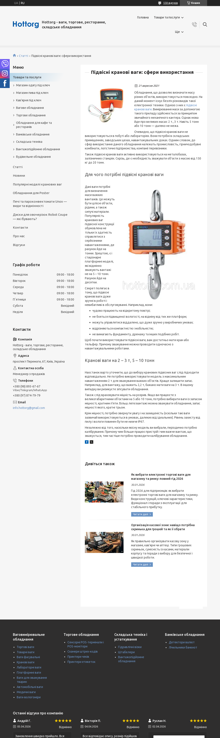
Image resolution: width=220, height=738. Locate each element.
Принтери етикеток (81, 662)
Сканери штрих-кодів (82, 651)
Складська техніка (29, 141)
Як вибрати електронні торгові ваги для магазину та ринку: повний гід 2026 (161, 476)
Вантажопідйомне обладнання (38, 149)
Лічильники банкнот (183, 647)
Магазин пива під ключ (32, 92)
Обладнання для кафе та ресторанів (34, 125)
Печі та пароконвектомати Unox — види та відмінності (40, 204)
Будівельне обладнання (33, 156)
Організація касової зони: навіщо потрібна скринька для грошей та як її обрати (163, 527)
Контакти (20, 227)
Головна (143, 17)
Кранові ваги (25, 662)
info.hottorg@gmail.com (29, 408)
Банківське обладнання (32, 134)
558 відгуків (170, 3)
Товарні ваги (25, 652)
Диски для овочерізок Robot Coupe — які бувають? (40, 217)
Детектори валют (182, 642)
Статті (23, 56)
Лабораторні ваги (29, 667)
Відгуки (19, 245)
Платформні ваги (29, 672)
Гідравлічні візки (130, 647)
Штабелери (126, 652)
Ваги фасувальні (28, 657)
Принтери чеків (78, 656)
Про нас (19, 236)
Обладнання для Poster (31, 193)
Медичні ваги (26, 692)
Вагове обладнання (30, 107)
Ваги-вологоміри (29, 697)
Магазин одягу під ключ (33, 85)
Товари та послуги (167, 17)
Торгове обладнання (31, 115)
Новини (19, 175)
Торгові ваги (25, 647)
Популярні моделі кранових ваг (37, 184)
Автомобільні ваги (30, 687)
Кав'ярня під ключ (28, 100)
